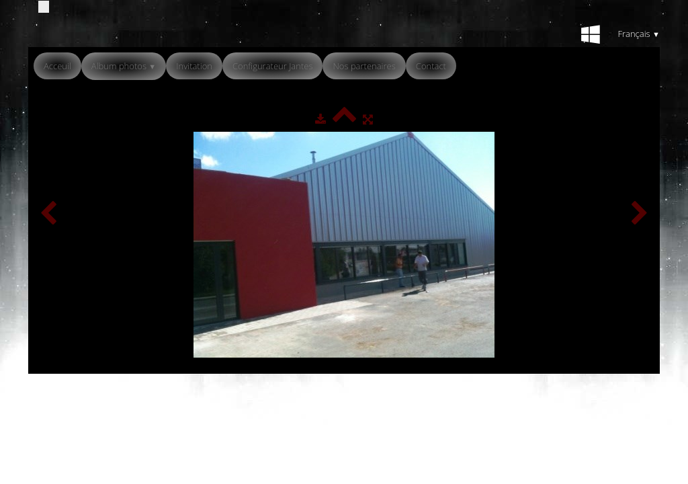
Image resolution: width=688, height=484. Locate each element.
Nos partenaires (364, 66)
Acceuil (57, 66)
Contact (431, 66)
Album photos (123, 66)
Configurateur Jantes (272, 66)
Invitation (194, 66)
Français (638, 34)
